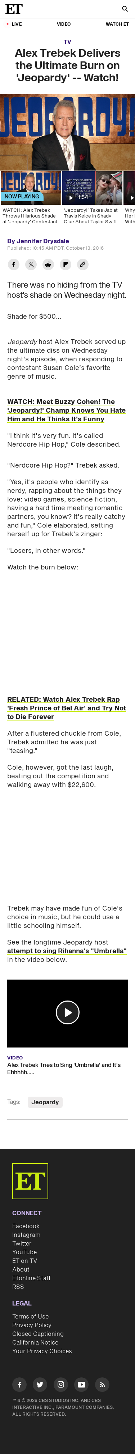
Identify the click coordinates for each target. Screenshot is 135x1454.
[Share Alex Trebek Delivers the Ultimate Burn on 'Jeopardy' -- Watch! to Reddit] (48, 265)
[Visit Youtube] (81, 1385)
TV (67, 42)
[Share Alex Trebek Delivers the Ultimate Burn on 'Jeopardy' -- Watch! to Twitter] (30, 265)
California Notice (35, 1342)
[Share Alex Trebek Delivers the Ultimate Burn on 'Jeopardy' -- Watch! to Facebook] (13, 265)
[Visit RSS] (102, 1385)
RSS (18, 1287)
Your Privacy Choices (42, 1351)
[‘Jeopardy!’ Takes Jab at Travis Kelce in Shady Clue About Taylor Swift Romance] (91, 200)
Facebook (26, 1226)
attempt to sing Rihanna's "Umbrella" (67, 951)
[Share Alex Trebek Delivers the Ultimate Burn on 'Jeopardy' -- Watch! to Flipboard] (65, 265)
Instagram (26, 1235)
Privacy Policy (31, 1325)
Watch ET (117, 24)
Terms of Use (30, 1316)
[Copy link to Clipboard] (82, 265)
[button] (68, 1012)
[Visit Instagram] (61, 1385)
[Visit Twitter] (40, 1385)
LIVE (17, 24)
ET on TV (24, 1261)
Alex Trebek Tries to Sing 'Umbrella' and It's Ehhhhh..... (64, 1069)
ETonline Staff (31, 1278)
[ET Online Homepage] (16, 9)
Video (64, 24)
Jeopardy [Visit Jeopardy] (45, 1102)
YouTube (24, 1252)
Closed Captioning (38, 1334)
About (21, 1269)
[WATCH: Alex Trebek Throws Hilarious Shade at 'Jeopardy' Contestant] (30, 200)
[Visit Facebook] (19, 1385)
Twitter (22, 1243)
